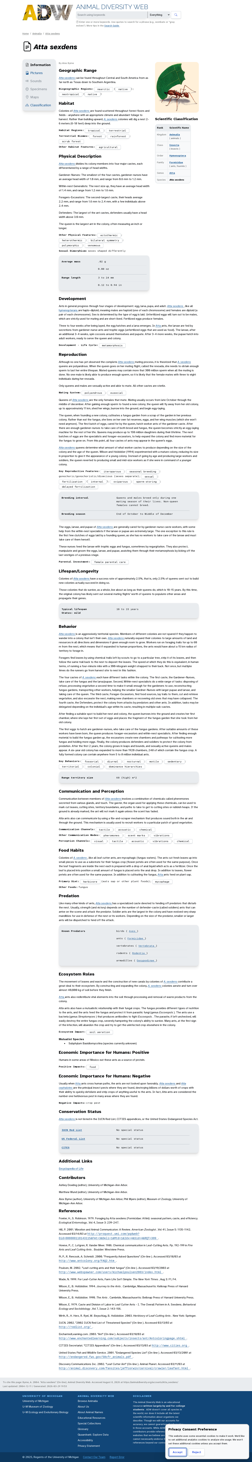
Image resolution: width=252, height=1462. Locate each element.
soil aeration (99, 1032)
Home (25, 33)
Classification (38, 105)
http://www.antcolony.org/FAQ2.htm (87, 1261)
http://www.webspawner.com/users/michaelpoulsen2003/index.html (111, 1272)
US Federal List (73, 1138)
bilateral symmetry (105, 240)
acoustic (124, 829)
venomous (94, 245)
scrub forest (71, 141)
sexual (149, 476)
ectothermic (109, 235)
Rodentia (139, 953)
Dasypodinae (146, 960)
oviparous (121, 481)
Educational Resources (91, 1418)
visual (99, 841)
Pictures (34, 72)
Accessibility (85, 1440)
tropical (94, 130)
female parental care (110, 562)
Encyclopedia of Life (71, 1168)
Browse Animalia (88, 1401)
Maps (32, 97)
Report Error (117, 1457)
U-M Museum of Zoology (37, 1406)
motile (154, 761)
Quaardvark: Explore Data (93, 1434)
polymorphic (70, 245)
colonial (94, 766)
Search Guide (112, 25)
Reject (196, 1452)
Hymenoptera (177, 155)
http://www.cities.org (170, 1345)
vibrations (161, 835)
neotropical (70, 94)
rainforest (118, 136)
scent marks (136, 835)
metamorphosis (112, 345)
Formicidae (176, 162)
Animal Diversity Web (112, 7)
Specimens (36, 89)
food (92, 1066)
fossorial (92, 761)
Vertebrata (147, 945)
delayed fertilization (78, 486)
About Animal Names (90, 1412)
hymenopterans (68, 310)
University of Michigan (35, 1401)
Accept (178, 1452)
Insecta (174, 145)
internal (97, 481)
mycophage (162, 881)
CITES (65, 1147)
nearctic (103, 89)
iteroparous (112, 471)
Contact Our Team (94, 1457)
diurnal (112, 761)
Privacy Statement (89, 1446)
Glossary (83, 1429)
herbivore (90, 881)
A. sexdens (111, 119)
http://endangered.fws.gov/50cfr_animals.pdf (96, 1357)
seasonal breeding (142, 471)
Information (38, 64)
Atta (172, 172)
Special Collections (89, 1423)
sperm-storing (146, 481)
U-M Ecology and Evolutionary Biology (45, 1412)
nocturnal (134, 761)
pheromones (111, 835)
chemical (145, 829)
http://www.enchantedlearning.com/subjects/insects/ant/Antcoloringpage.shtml (123, 1338)
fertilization (72, 481)
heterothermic (72, 240)
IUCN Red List (72, 1130)
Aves (133, 931)
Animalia (37, 33)
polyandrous (93, 392)
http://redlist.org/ (75, 1327)
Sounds (33, 81)
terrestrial (117, 130)
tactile (104, 829)
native (123, 89)
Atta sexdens (52, 33)
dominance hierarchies (125, 766)
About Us (83, 1406)
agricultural (108, 147)
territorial (70, 766)
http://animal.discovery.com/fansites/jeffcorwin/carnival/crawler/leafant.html (124, 1368)
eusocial (116, 392)
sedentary (174, 761)
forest (97, 136)
